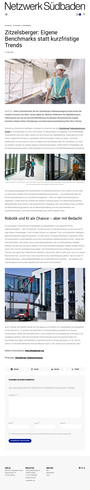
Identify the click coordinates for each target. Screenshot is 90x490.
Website (62, 423)
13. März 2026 (9, 52)
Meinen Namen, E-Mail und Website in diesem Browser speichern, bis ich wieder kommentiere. (41, 434)
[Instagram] (82, 474)
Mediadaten (50, 473)
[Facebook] (79, 474)
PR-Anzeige (8, 25)
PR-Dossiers (17, 25)
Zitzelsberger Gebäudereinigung (29, 358)
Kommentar (13, 395)
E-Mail (37, 423)
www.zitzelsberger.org (34, 351)
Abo (47, 470)
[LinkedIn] (84, 474)
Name (11, 423)
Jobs (47, 475)
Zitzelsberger (26, 25)
